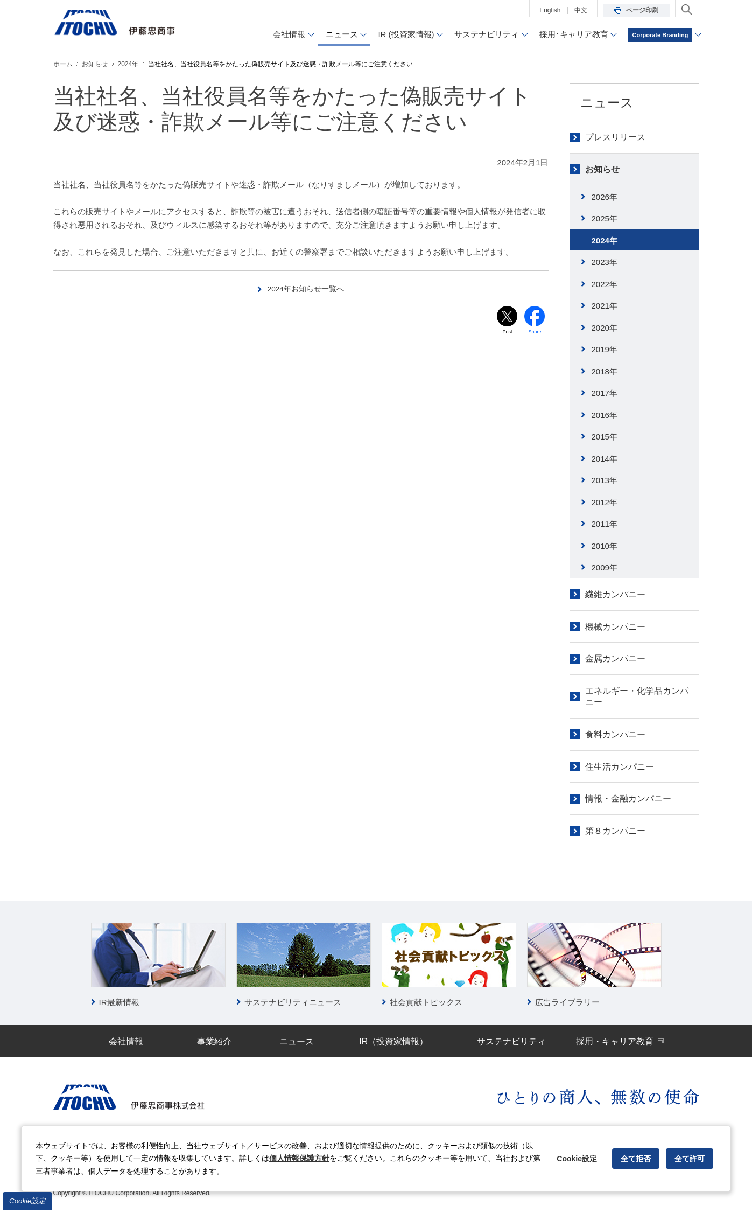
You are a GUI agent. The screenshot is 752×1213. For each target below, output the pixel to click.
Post (507, 333)
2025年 (604, 218)
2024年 (604, 240)
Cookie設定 (27, 1201)
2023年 (604, 262)
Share (535, 333)
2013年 (604, 480)
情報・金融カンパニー (628, 798)
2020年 (604, 327)
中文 (580, 10)
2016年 (604, 415)
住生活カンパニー (619, 766)
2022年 (604, 284)
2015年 (604, 436)
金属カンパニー (615, 658)
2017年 (604, 393)
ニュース (607, 102)
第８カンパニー (615, 830)
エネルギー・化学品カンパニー (636, 696)
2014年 (604, 458)
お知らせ (602, 169)
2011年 (604, 523)
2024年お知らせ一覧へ (306, 288)
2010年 (604, 545)
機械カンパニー (615, 626)
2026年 (604, 196)
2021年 (604, 305)
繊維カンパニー (615, 594)
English (549, 10)
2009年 (604, 567)
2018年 (604, 371)
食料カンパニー (615, 734)
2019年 (604, 349)
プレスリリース (615, 137)
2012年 (604, 502)
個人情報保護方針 (299, 1158)
